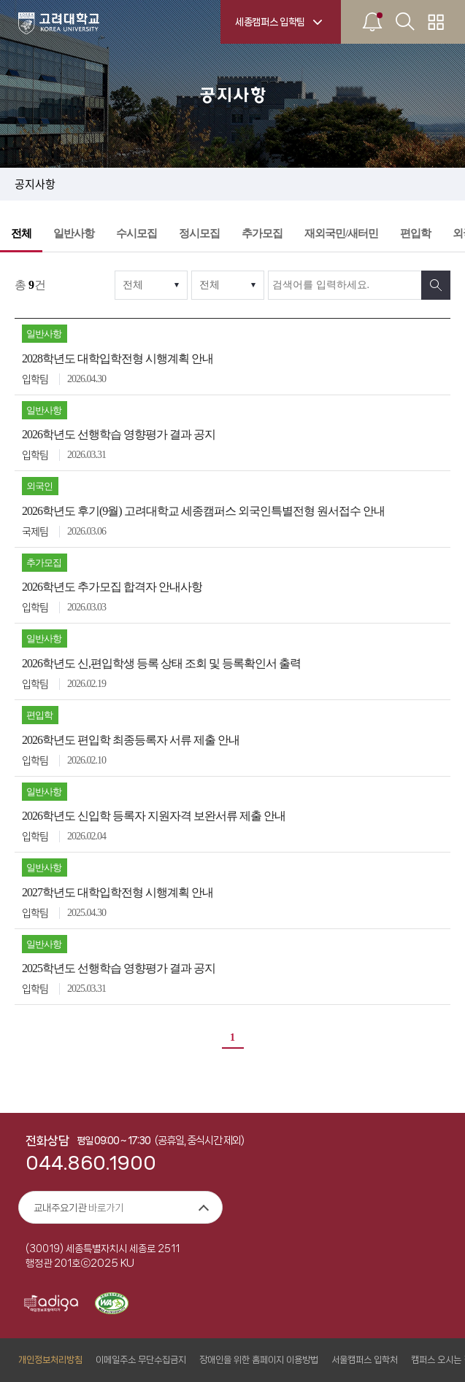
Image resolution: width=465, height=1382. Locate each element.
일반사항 (73, 233)
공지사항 (35, 184)
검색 (435, 285)
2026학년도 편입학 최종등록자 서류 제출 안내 (130, 740)
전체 (21, 233)
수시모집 (136, 233)
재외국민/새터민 (341, 233)
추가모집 (262, 233)
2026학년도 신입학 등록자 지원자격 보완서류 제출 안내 (153, 816)
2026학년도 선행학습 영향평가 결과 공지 (118, 434)
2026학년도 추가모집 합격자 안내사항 (112, 587)
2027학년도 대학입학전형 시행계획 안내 (117, 892)
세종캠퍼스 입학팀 (270, 22)
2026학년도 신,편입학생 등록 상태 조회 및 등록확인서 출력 (161, 663)
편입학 (415, 233)
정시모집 (199, 233)
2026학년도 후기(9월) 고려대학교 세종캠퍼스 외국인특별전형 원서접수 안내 (203, 511)
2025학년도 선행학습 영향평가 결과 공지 (118, 968)
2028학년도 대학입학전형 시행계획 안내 (117, 358)
